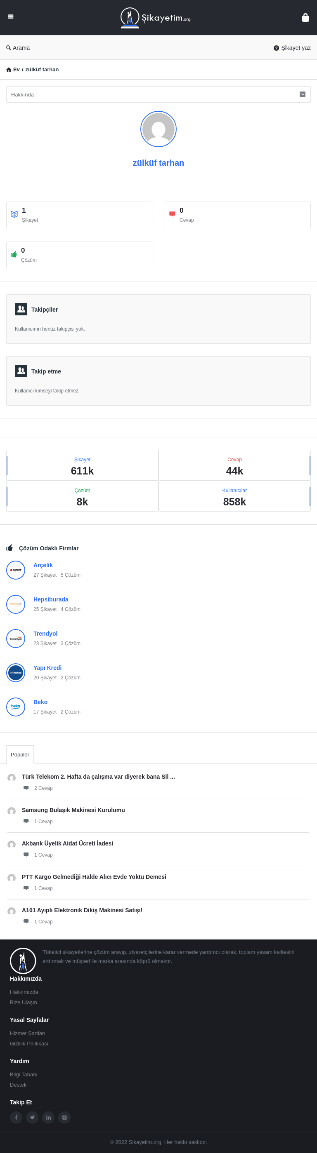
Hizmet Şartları (27, 1033)
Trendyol (45, 633)
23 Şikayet (45, 643)
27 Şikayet (45, 575)
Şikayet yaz (292, 48)
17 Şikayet (45, 712)
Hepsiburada (51, 599)
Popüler (20, 754)
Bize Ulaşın (23, 1002)
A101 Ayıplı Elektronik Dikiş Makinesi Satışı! (82, 910)
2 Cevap (37, 787)
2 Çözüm (70, 678)
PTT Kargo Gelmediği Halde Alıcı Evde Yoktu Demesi (94, 877)
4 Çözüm (70, 609)
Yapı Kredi (47, 668)
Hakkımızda (24, 992)
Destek (18, 1085)
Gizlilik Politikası (29, 1043)
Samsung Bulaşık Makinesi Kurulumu (73, 810)
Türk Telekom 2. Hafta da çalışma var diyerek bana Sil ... (98, 776)
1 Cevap (37, 821)
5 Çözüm (70, 575)
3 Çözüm (70, 643)
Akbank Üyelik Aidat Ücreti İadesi (67, 843)
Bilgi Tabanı (24, 1074)
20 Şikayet (45, 678)
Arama (18, 48)
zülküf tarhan (158, 162)
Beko (40, 702)
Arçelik (43, 565)
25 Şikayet (45, 609)
